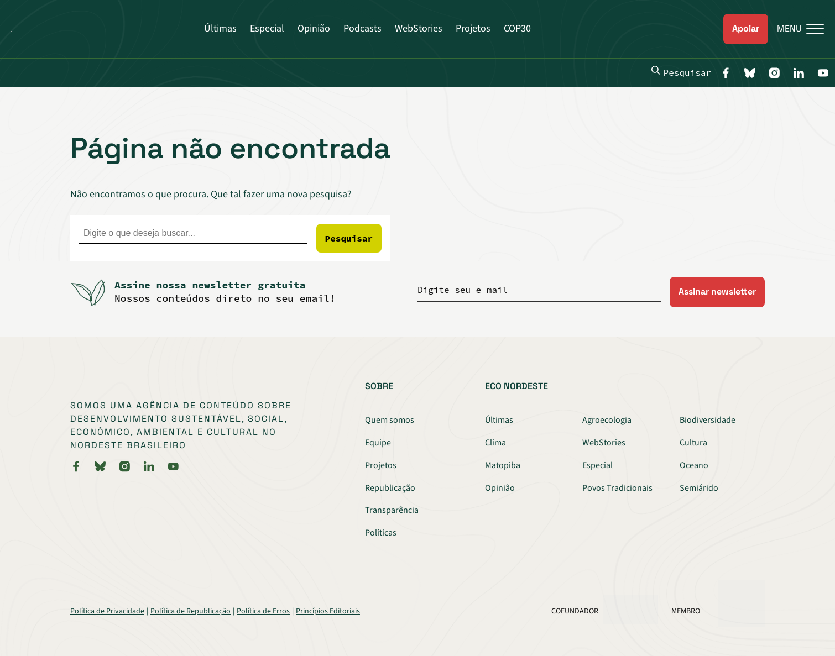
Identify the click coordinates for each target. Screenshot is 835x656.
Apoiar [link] (745, 28)
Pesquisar (681, 72)
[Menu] (796, 29)
